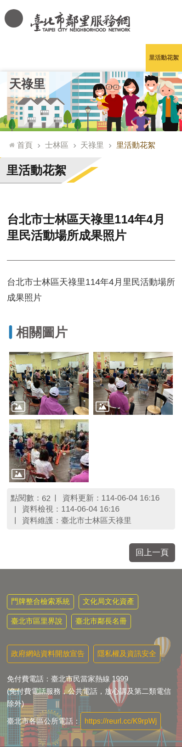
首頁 (25, 145)
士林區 (56, 145)
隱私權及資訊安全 (126, 654)
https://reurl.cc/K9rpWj (121, 721)
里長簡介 (55, 57)
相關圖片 (42, 332)
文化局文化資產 (108, 601)
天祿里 (27, 84)
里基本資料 (91, 57)
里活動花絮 (164, 57)
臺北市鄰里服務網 (91, 22)
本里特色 (127, 57)
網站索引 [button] (14, 18)
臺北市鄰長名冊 (101, 621)
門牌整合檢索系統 (40, 601)
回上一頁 (152, 552)
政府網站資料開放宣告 (48, 654)
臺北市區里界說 (37, 621)
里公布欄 (18, 57)
